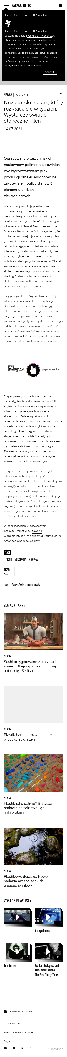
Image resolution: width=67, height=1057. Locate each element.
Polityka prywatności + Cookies (19, 1032)
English (7, 1041)
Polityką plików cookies (39, 36)
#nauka (33, 559)
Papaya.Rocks (22, 95)
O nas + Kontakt (12, 1023)
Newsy (28, 1012)
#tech (8, 559)
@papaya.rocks (33, 584)
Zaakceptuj (50, 72)
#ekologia (20, 559)
